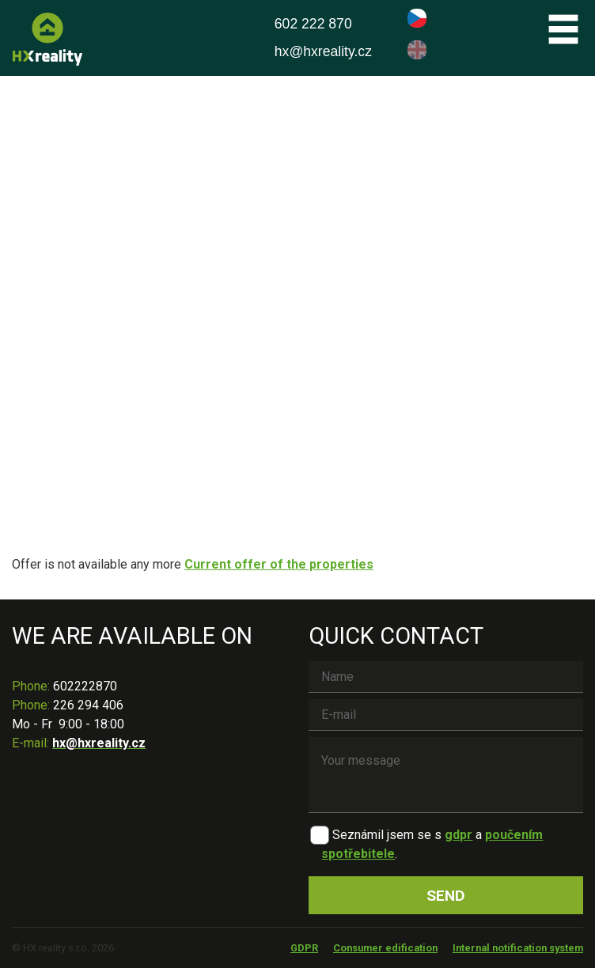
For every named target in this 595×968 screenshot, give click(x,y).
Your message (446, 775)
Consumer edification (385, 948)
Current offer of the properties (278, 564)
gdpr (458, 834)
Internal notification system (518, 948)
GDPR (304, 948)
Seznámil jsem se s (387, 834)
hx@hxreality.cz (323, 51)
